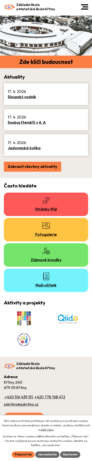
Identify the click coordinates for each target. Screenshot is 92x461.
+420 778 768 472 (49, 397)
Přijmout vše (23, 454)
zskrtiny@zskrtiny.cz (21, 404)
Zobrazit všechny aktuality (32, 166)
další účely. (47, 429)
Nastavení (70, 454)
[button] (84, 7)
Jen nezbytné (47, 454)
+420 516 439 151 (18, 397)
